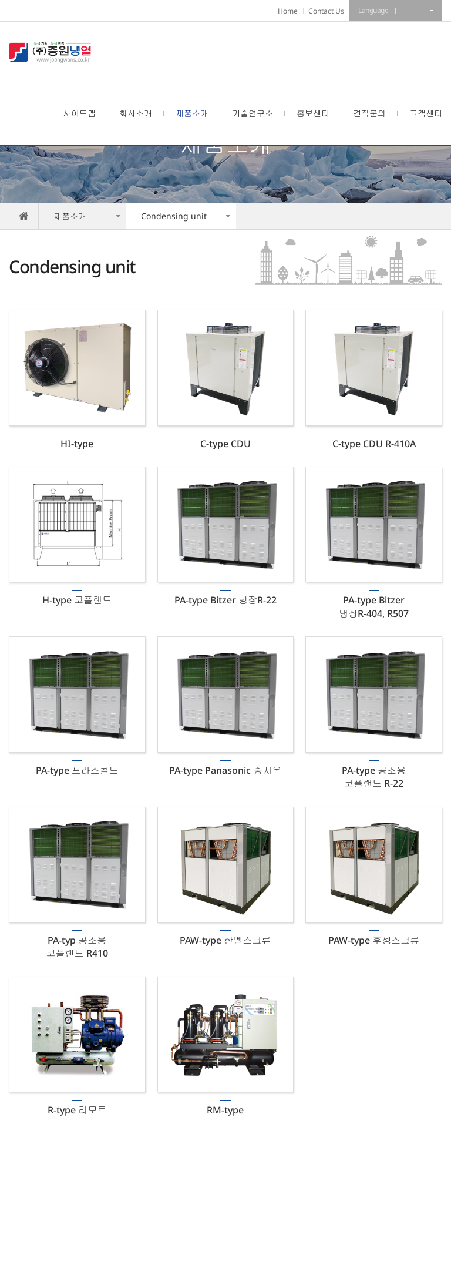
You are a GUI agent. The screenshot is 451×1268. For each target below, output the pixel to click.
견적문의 (369, 113)
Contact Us (326, 11)
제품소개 (192, 113)
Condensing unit (174, 216)
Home (288, 11)
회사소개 (135, 113)
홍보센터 (313, 113)
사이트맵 (79, 113)
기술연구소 (252, 113)
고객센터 (425, 113)
